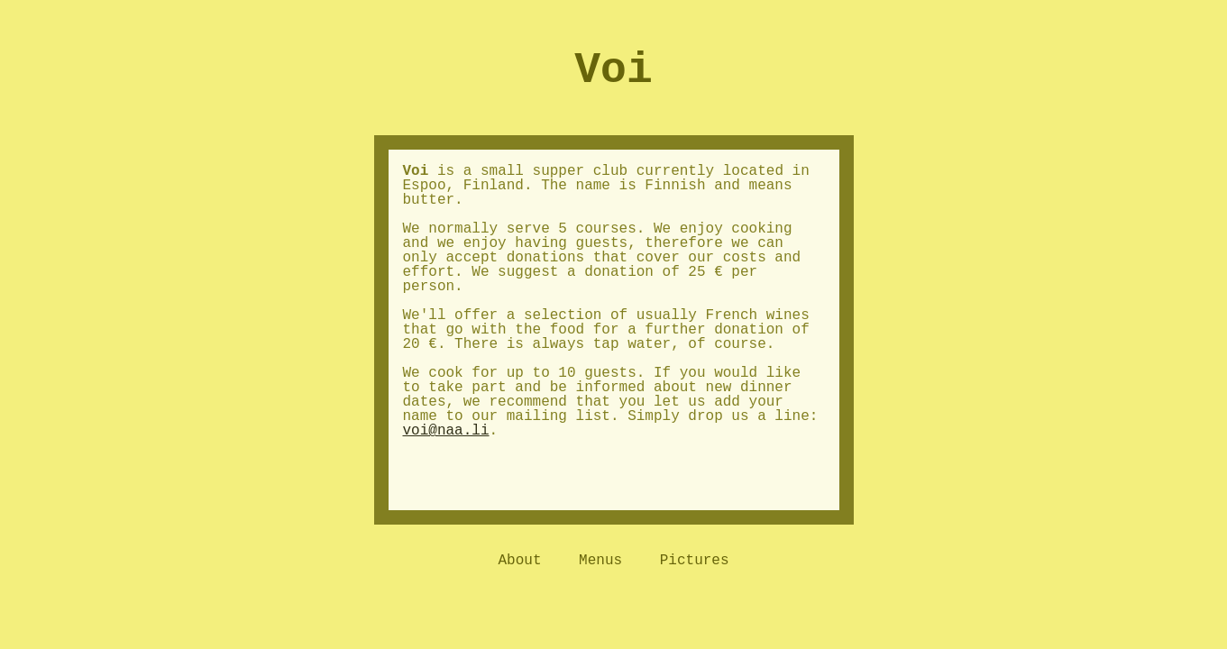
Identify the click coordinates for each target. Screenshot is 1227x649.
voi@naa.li (446, 431)
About (519, 561)
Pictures (694, 561)
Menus (600, 561)
